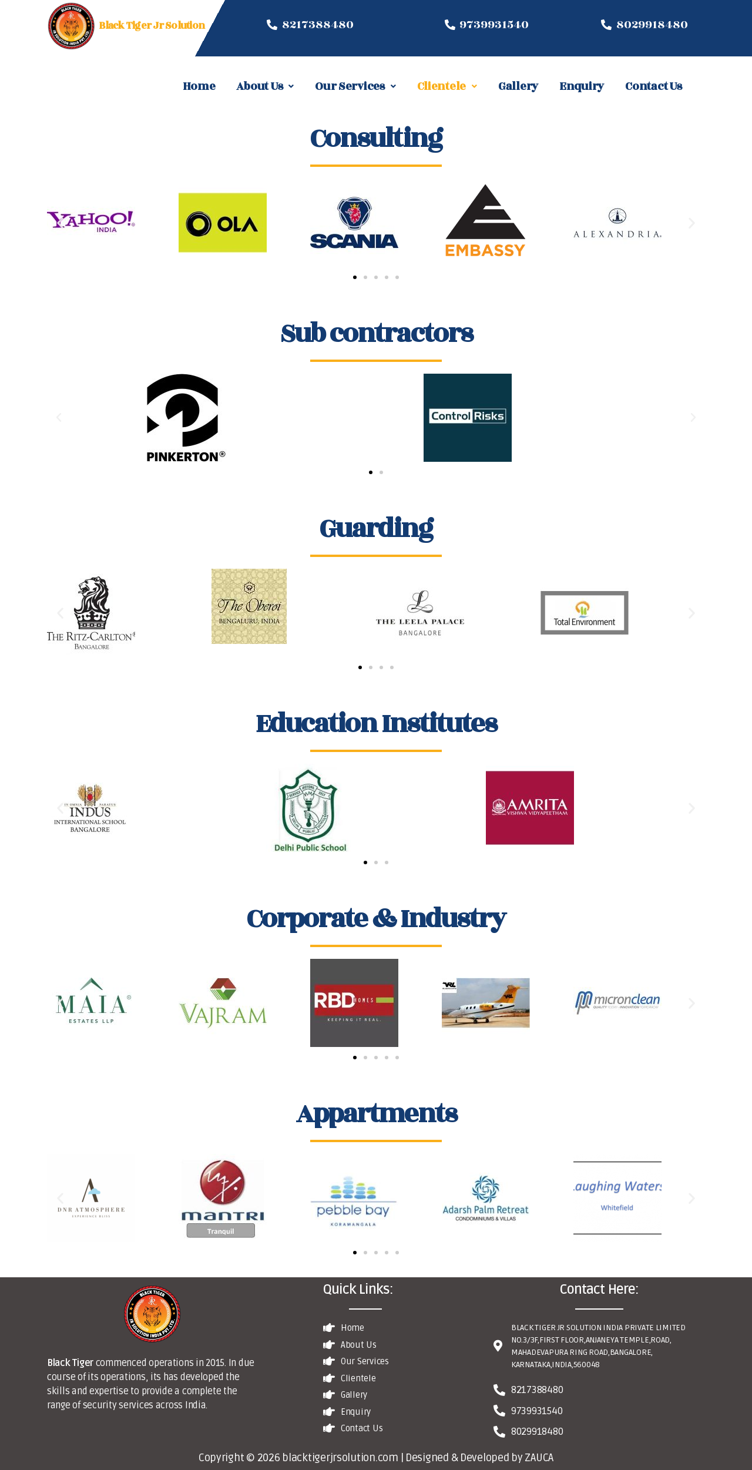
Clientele (447, 86)
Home (199, 86)
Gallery (518, 86)
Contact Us (653, 86)
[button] (355, 277)
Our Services (355, 86)
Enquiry (581, 86)
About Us (265, 86)
